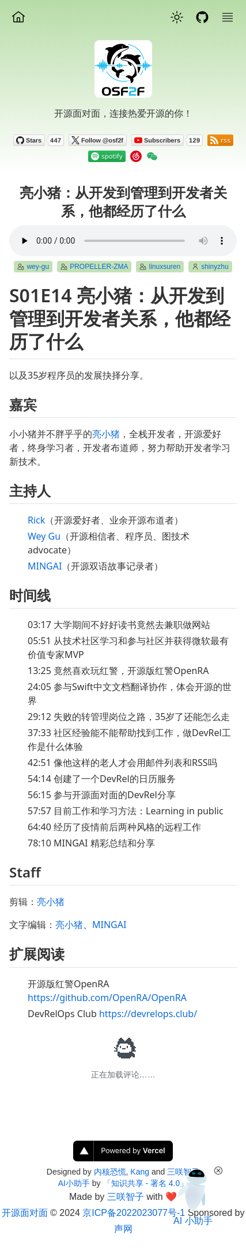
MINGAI (45, 566)
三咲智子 (125, 1197)
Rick (36, 520)
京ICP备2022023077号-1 (133, 1213)
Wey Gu (44, 536)
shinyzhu (214, 267)
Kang (139, 1171)
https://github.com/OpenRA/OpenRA (107, 997)
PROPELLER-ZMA (99, 267)
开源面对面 (25, 1213)
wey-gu (38, 267)
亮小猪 (106, 434)
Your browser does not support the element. (123, 240)
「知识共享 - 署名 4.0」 (145, 1183)
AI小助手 (74, 1183)
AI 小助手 (193, 1221)
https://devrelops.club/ (148, 1013)
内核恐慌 (110, 1171)
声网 (123, 1229)
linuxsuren (164, 267)
